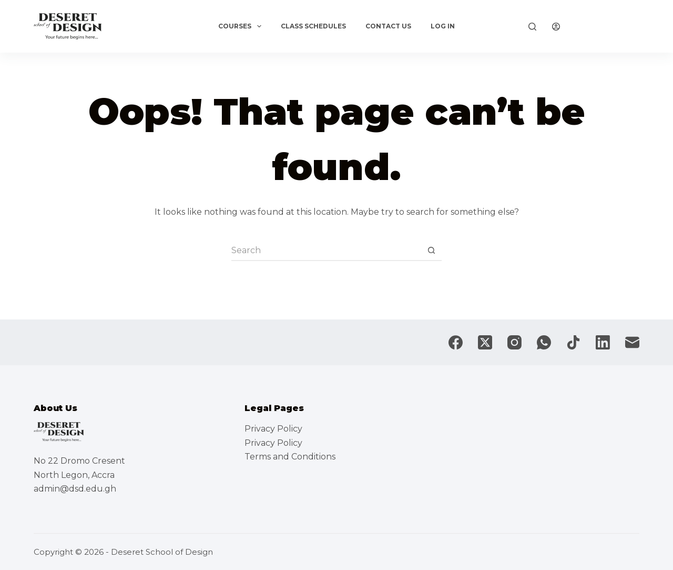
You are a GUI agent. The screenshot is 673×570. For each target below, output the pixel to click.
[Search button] (431, 250)
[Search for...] (326, 250)
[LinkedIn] (603, 342)
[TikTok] (573, 342)
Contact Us (388, 26)
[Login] (556, 27)
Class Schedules (313, 26)
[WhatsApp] (544, 342)
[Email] (632, 342)
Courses (241, 26)
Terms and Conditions (289, 457)
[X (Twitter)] (485, 342)
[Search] (532, 27)
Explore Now (607, 26)
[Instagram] (514, 342)
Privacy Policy (273, 429)
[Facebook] (455, 342)
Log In (443, 26)
